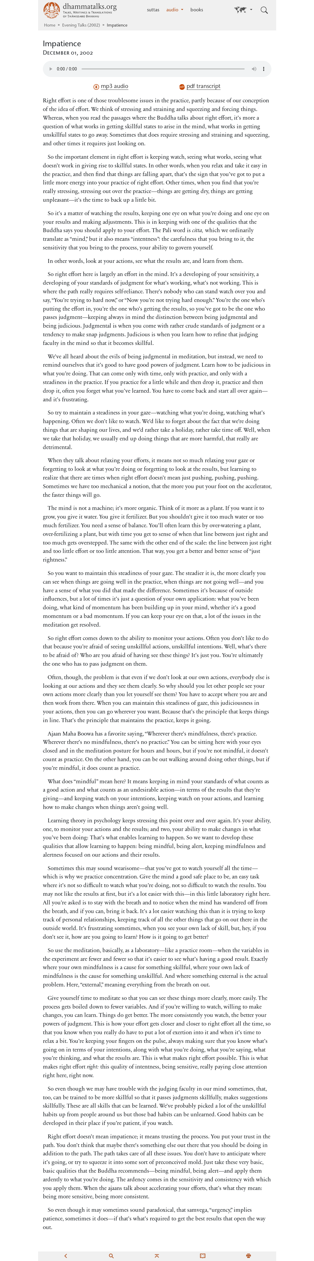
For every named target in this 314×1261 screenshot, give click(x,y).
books (196, 10)
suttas (153, 10)
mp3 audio (110, 87)
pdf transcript (200, 87)
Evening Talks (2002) (81, 26)
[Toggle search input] (264, 10)
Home (49, 26)
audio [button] (173, 10)
